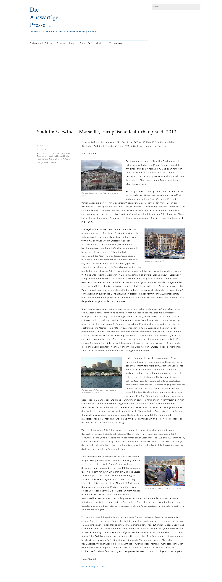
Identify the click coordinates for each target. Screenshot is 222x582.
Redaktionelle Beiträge (41, 43)
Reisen (59, 159)
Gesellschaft (42, 156)
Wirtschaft (67, 159)
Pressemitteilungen (66, 43)
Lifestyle (66, 156)
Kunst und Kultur (55, 156)
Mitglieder (100, 43)
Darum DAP (86, 43)
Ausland (40, 153)
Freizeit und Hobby (52, 153)
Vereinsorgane (116, 43)
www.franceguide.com (92, 566)
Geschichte (65, 153)
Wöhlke (40, 146)
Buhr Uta (52, 163)
